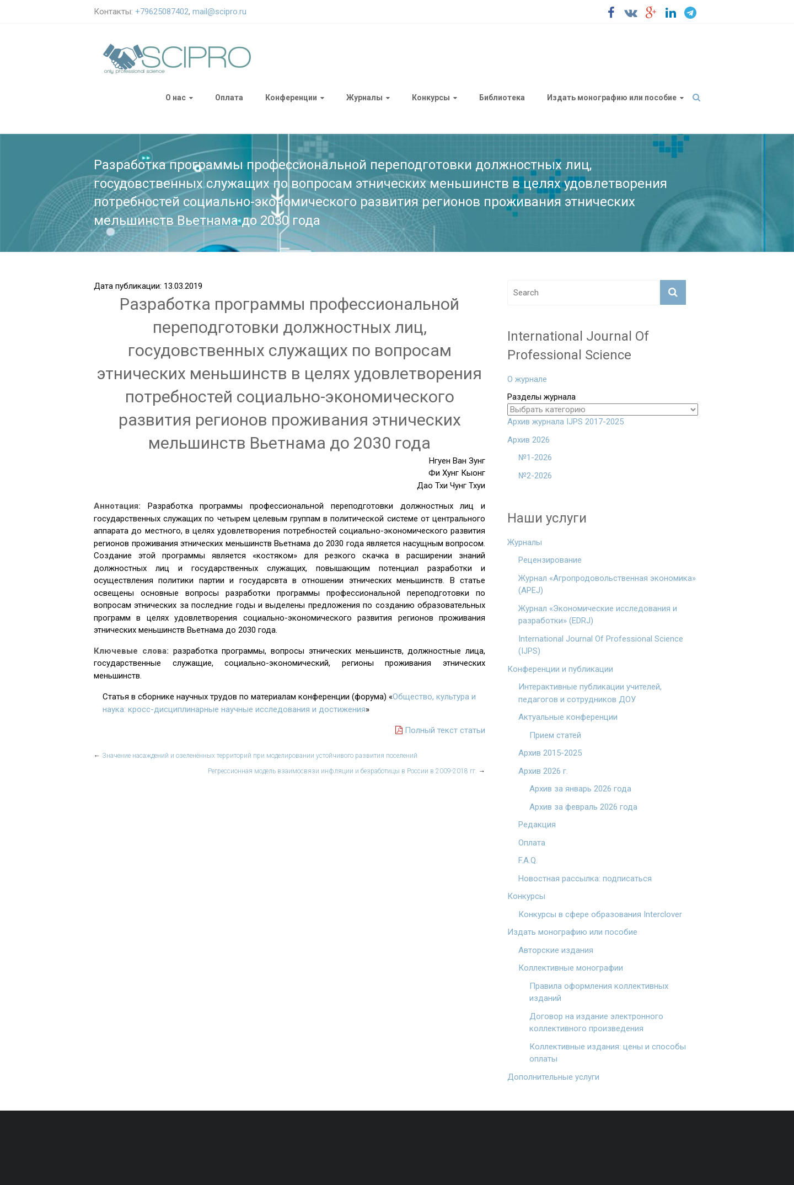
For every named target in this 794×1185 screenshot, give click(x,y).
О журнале (527, 379)
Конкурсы (431, 97)
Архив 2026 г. (543, 771)
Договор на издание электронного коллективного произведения (596, 1022)
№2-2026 (535, 476)
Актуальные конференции (568, 717)
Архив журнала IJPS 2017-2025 (565, 422)
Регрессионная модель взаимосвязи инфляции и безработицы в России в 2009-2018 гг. (346, 771)
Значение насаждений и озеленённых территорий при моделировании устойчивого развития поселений (255, 756)
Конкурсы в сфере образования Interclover (600, 914)
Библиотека (502, 97)
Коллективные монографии (570, 968)
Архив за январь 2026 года (580, 789)
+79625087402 (162, 12)
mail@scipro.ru (219, 12)
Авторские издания (555, 950)
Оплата (229, 97)
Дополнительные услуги (553, 1077)
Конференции (291, 97)
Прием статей (555, 735)
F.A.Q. (528, 860)
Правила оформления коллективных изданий (598, 992)
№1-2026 (535, 457)
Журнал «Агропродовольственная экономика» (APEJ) (607, 584)
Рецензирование (550, 560)
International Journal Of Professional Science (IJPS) (600, 645)
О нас (175, 97)
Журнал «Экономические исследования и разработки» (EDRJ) (597, 615)
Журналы (364, 97)
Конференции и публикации (560, 669)
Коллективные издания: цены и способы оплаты (607, 1053)
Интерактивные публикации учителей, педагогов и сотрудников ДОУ (590, 693)
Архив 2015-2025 (550, 753)
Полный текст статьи (440, 730)
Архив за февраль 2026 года (583, 807)
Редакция (537, 824)
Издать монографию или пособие (612, 97)
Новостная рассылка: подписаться (585, 879)
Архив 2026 (528, 440)
